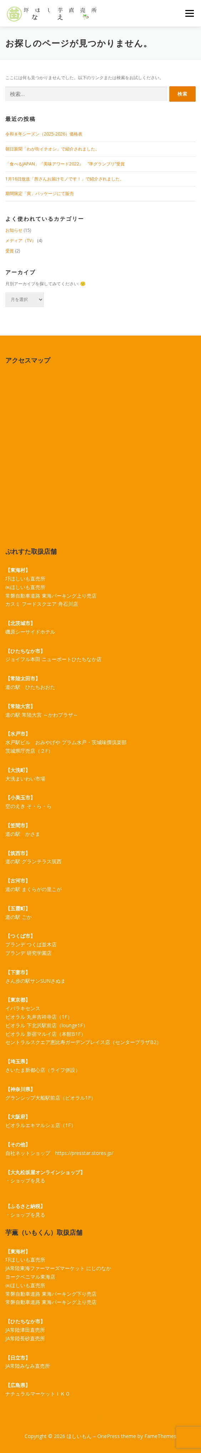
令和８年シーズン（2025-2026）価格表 (43, 134)
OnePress (108, 1436)
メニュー (189, 13)
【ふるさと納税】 (25, 1206)
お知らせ (13, 230)
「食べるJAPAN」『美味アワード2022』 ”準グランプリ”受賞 (65, 164)
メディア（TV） (20, 240)
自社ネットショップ (27, 1153)
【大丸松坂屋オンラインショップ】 (45, 1172)
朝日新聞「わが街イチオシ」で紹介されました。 (52, 149)
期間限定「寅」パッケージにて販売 (39, 193)
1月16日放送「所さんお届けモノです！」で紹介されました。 (64, 179)
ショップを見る (27, 1180)
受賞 (9, 251)
